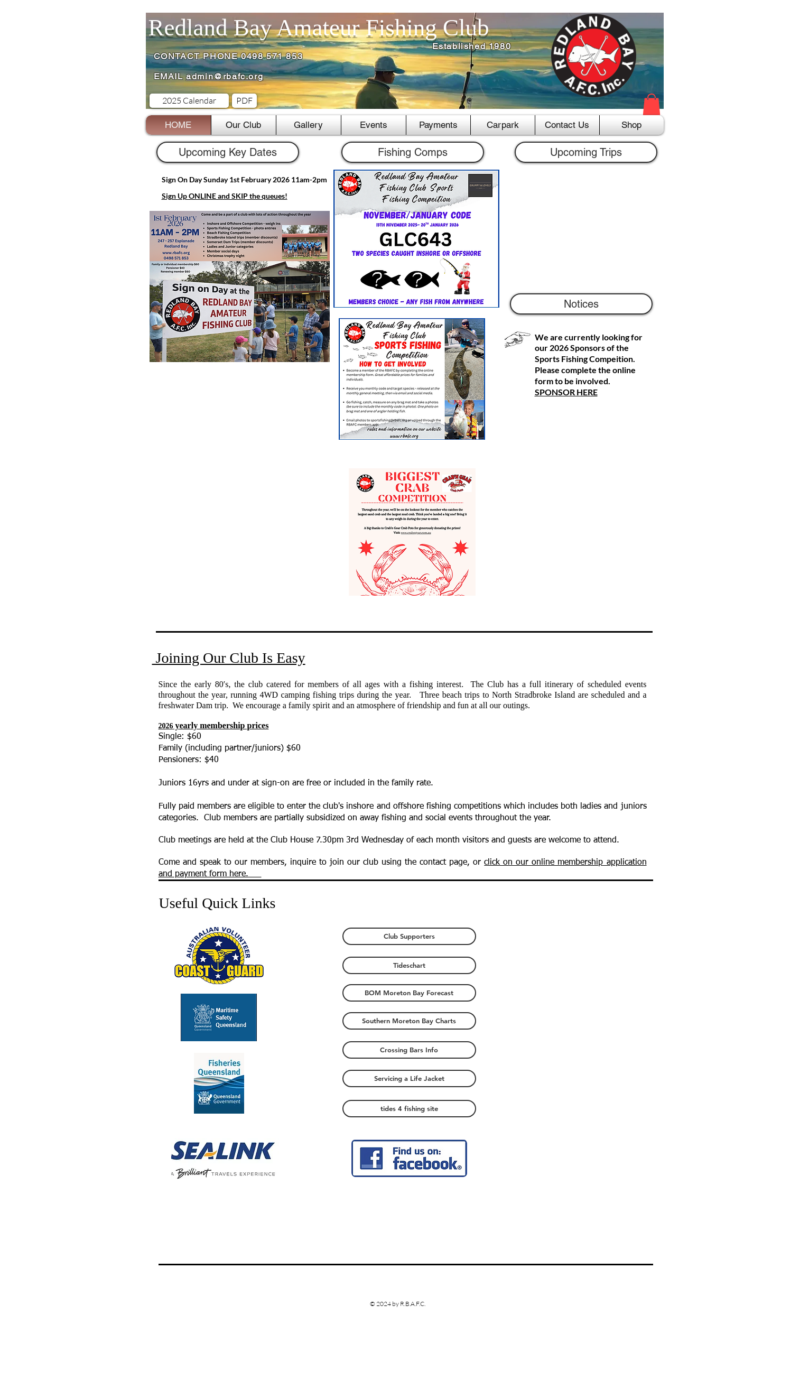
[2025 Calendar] (189, 101)
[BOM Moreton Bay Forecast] (409, 993)
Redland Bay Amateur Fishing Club (318, 27)
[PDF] (244, 101)
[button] (652, 104)
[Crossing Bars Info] (409, 1050)
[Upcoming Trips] (586, 152)
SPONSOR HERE (566, 392)
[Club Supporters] (409, 936)
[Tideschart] (409, 965)
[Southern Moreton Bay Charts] (409, 1021)
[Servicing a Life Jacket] (409, 1078)
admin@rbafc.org (224, 76)
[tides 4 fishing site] (409, 1108)
